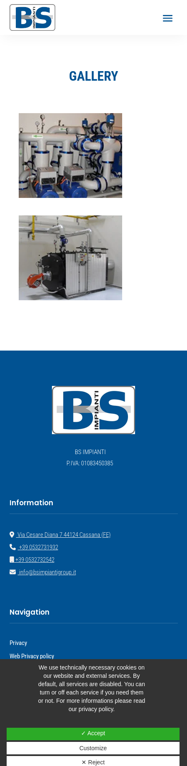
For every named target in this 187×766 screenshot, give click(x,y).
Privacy (18, 643)
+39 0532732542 (32, 559)
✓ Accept (93, 733)
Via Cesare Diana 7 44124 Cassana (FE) (60, 535)
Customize (93, 748)
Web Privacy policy (32, 656)
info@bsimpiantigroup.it (43, 572)
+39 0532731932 (34, 547)
